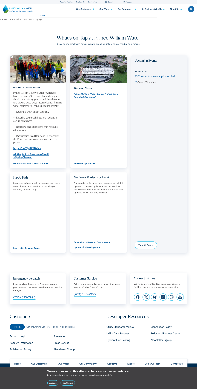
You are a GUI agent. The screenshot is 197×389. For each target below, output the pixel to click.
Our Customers (39, 363)
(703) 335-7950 (85, 294)
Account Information (21, 343)
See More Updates (83, 163)
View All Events (145, 245)
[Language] (112, 2)
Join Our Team (93, 2)
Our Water (63, 363)
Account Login (18, 336)
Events (131, 363)
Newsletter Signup (64, 349)
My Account (129, 2)
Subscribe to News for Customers (91, 242)
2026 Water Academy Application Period (156, 76)
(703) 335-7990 (24, 297)
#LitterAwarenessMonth (35, 154)
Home (42, 15)
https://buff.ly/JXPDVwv (27, 148)
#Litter (17, 154)
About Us (112, 363)
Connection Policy (161, 327)
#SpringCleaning (22, 157)
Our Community (87, 363)
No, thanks (67, 384)
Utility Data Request (118, 333)
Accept (52, 384)
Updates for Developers (86, 247)
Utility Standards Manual (120, 327)
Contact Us (80, 2)
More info (107, 376)
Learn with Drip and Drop (26, 248)
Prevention (60, 336)
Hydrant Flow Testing (118, 340)
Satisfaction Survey (20, 349)
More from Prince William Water (29, 163)
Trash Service (61, 343)
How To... (17, 326)
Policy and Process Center (166, 333)
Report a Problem (66, 2)
